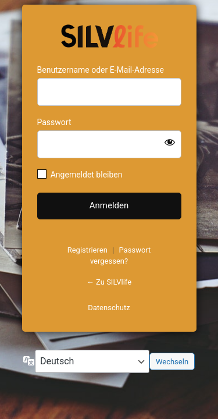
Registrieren (87, 250)
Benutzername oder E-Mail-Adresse (101, 69)
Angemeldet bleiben (87, 174)
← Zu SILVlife (109, 282)
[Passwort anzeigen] (169, 142)
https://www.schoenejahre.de (109, 35)
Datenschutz (109, 307)
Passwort (54, 122)
